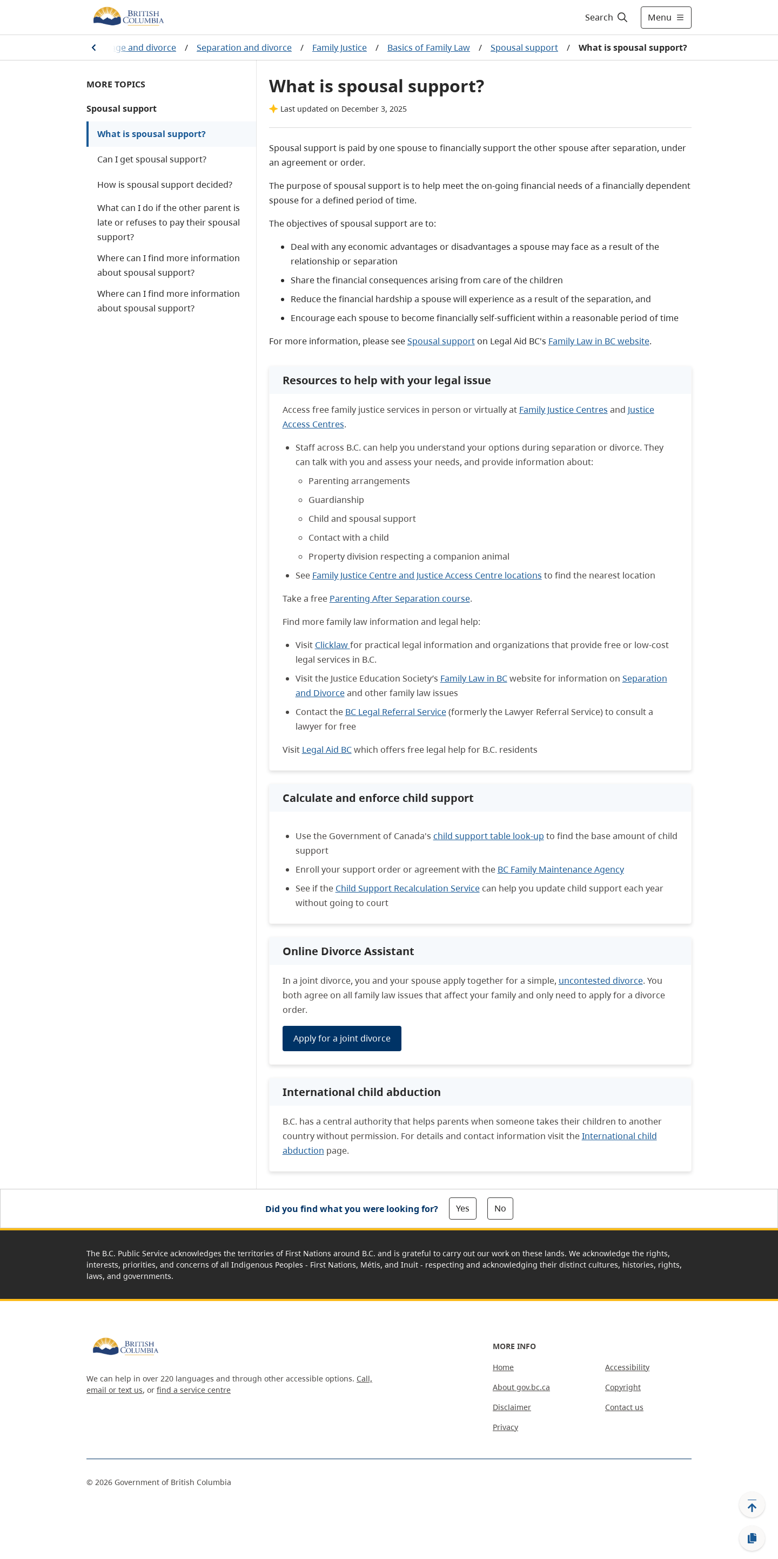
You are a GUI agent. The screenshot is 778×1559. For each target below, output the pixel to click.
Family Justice (339, 47)
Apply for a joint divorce (342, 1038)
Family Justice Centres (563, 410)
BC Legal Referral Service (395, 712)
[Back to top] (752, 1504)
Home (503, 1367)
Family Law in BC (473, 678)
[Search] (607, 17)
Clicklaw (332, 645)
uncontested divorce (601, 980)
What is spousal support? (151, 134)
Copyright (623, 1387)
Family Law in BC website (598, 341)
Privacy (505, 1427)
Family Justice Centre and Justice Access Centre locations (427, 575)
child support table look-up (488, 836)
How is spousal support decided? (164, 184)
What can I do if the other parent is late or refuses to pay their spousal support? (168, 222)
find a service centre (194, 1390)
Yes (463, 1208)
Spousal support (524, 47)
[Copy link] (752, 1538)
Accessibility (627, 1367)
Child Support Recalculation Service (408, 888)
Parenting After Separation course (400, 598)
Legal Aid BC (327, 749)
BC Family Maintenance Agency (561, 869)
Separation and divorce (244, 47)
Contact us (624, 1407)
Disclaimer (512, 1407)
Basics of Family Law (428, 47)
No (500, 1208)
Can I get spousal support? (151, 159)
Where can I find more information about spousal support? (168, 265)
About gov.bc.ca (521, 1387)
